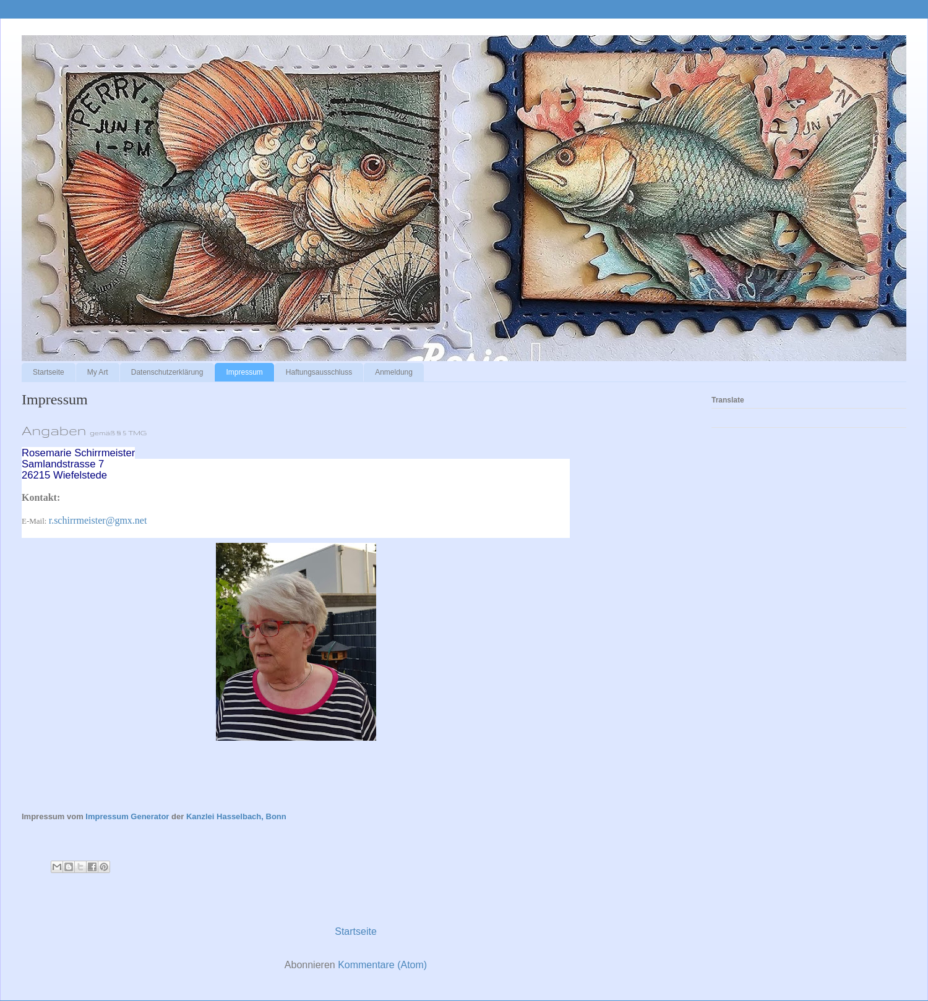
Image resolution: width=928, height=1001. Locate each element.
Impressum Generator (127, 816)
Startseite (48, 372)
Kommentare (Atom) (382, 965)
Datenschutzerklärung (167, 372)
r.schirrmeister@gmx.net (98, 520)
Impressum (244, 372)
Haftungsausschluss (319, 372)
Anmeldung (394, 372)
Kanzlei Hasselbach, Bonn (236, 816)
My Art (97, 372)
